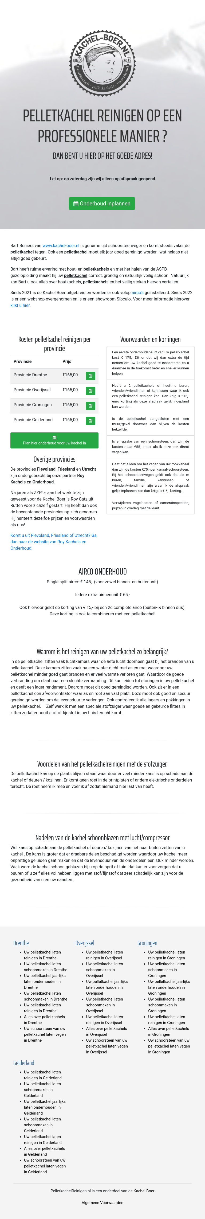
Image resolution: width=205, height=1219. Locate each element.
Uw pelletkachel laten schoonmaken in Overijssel (104, 970)
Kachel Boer (143, 1191)
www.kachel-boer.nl (60, 245)
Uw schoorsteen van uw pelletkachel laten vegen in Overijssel (107, 1046)
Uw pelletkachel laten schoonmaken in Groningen (166, 970)
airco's (138, 292)
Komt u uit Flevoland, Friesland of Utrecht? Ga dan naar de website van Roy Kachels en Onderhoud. (53, 542)
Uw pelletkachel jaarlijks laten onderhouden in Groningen (169, 987)
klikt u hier (20, 305)
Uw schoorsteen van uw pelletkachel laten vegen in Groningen (169, 1046)
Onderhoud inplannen (102, 203)
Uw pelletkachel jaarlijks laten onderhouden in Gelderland (45, 1107)
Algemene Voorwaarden (102, 1202)
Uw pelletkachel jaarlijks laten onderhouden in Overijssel (107, 987)
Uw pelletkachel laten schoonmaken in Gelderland (42, 1089)
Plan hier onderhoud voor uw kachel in (54, 440)
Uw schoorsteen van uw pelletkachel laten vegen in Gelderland (45, 1166)
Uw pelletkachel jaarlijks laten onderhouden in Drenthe (45, 981)
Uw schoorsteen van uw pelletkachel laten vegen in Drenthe (45, 1034)
